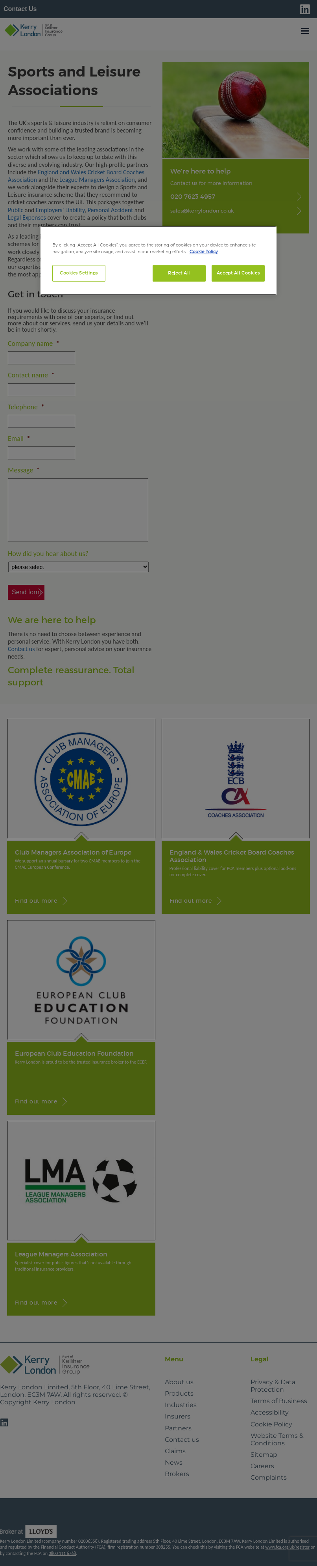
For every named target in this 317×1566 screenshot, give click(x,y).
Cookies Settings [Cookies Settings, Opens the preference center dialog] (79, 273)
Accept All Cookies (238, 273)
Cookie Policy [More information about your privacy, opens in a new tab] (204, 251)
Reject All (179, 273)
